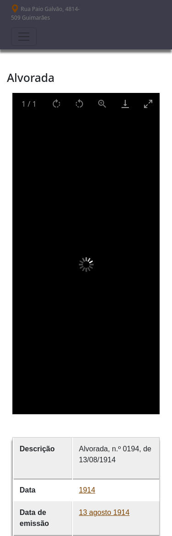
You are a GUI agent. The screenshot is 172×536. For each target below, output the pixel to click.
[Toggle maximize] (148, 103)
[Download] (125, 103)
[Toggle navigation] (24, 36)
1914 (87, 490)
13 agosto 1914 (104, 512)
